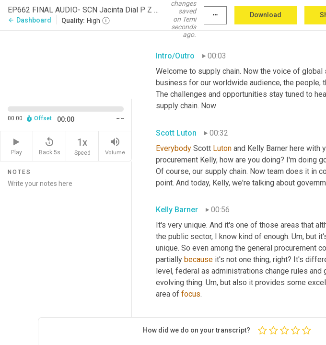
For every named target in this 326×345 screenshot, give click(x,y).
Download (265, 15)
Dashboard (29, 20)
